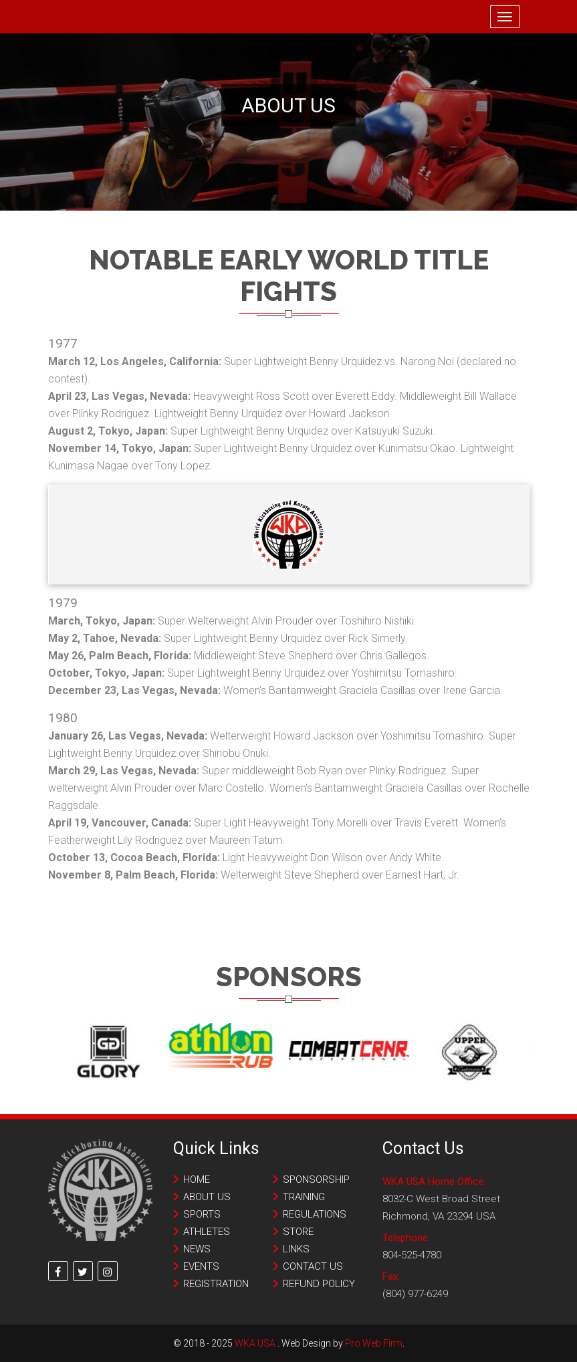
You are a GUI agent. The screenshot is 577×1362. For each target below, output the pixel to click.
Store (298, 1232)
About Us (207, 1197)
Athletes (206, 1232)
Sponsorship (316, 1179)
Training (304, 1197)
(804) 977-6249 (415, 1294)
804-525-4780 (411, 1255)
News (197, 1249)
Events (201, 1266)
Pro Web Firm (373, 1343)
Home (196, 1179)
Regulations (314, 1214)
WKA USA (255, 1343)
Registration (216, 1284)
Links (296, 1249)
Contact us (313, 1266)
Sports (202, 1214)
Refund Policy (319, 1284)
